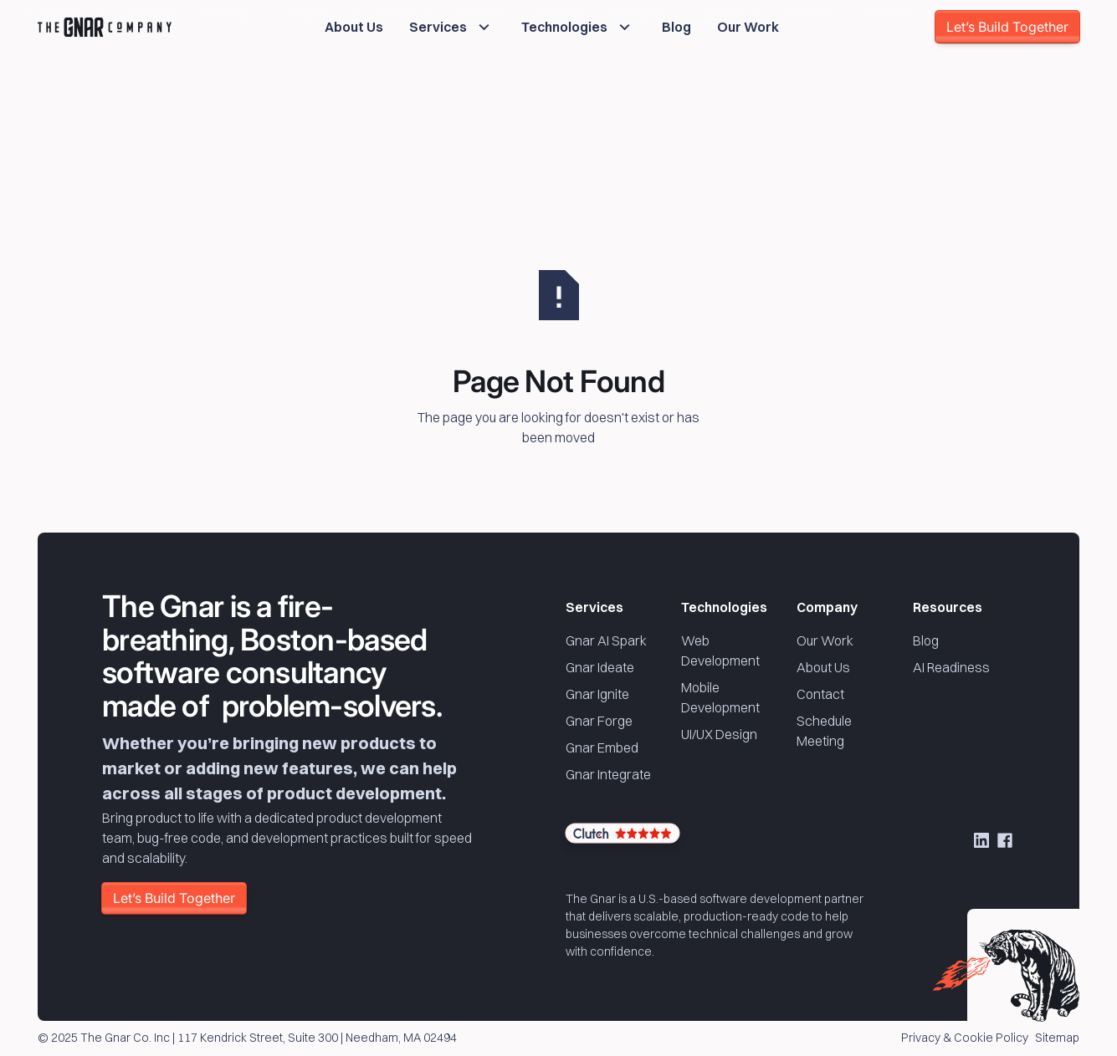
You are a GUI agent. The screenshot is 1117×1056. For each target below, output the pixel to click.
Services (594, 607)
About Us (823, 667)
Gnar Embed (602, 747)
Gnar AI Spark (606, 640)
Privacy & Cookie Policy (964, 1038)
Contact (820, 694)
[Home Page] (105, 27)
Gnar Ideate (600, 667)
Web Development (720, 650)
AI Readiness (951, 667)
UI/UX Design (719, 734)
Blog (926, 640)
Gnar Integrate (608, 774)
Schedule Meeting (824, 730)
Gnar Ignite (597, 694)
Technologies (724, 607)
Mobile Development (720, 697)
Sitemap (1057, 1038)
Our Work (825, 640)
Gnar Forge (599, 720)
